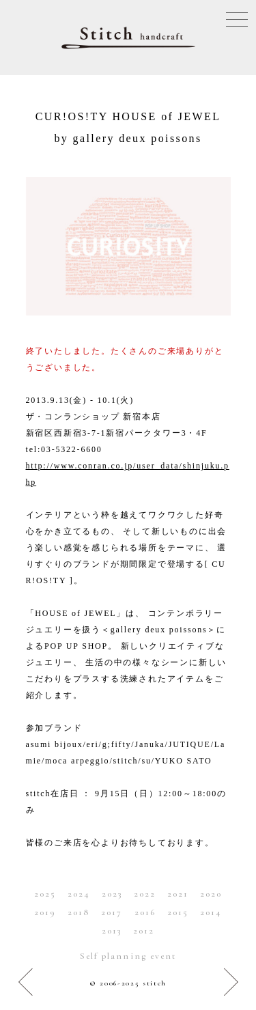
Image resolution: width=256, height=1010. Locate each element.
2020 (211, 893)
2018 (78, 912)
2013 (112, 930)
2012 (143, 930)
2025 (45, 893)
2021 (177, 893)
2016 (145, 912)
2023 (112, 893)
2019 (45, 912)
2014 (211, 912)
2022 (145, 893)
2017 (111, 912)
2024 (79, 893)
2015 (177, 912)
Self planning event (127, 956)
